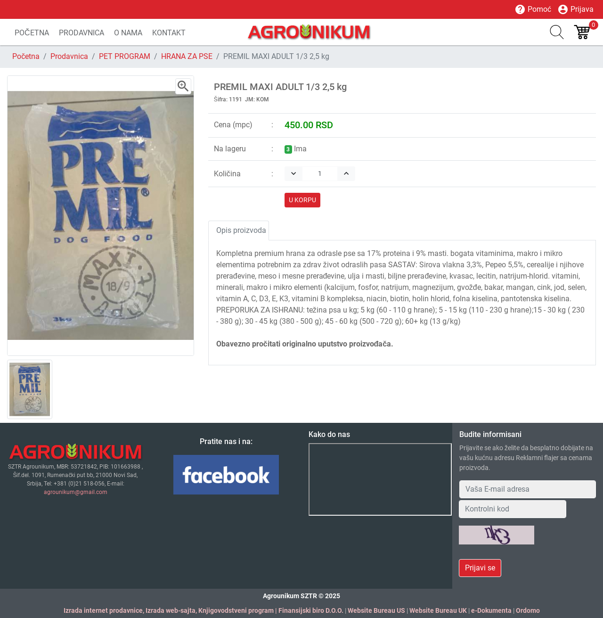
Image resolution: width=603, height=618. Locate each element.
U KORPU (302, 200)
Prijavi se (480, 567)
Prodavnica (69, 56)
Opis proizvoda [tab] (241, 230)
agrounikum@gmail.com (75, 492)
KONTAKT (169, 32)
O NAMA (128, 32)
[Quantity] (320, 173)
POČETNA (32, 32)
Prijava (575, 9)
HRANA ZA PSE (186, 56)
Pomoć (532, 9)
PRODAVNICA (81, 32)
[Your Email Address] (527, 489)
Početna (26, 56)
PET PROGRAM (124, 56)
